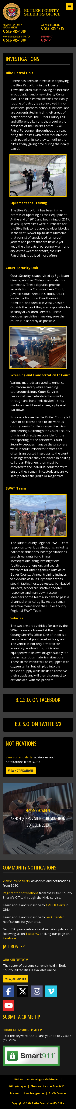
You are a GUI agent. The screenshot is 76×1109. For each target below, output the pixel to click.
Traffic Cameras (57, 1093)
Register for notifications (20, 893)
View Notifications (20, 771)
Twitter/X (32, 934)
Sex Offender (55, 917)
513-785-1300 (14, 40)
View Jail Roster (15, 979)
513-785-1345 (52, 28)
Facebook (9, 938)
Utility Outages (17, 1086)
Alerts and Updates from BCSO (47, 1086)
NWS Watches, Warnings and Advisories (36, 1079)
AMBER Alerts (55, 905)
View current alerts (19, 757)
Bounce (14, 1093)
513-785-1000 (14, 31)
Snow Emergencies (33, 1093)
